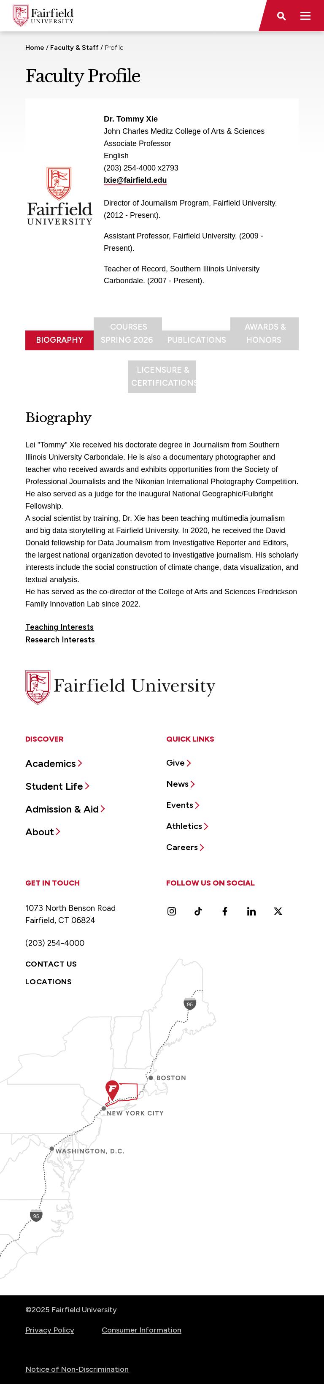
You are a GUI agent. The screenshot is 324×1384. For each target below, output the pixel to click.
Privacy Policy (49, 1330)
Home (34, 47)
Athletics (184, 826)
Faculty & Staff (74, 47)
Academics (50, 763)
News (177, 784)
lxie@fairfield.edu (135, 180)
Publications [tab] (196, 340)
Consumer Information (141, 1330)
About (39, 832)
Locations (48, 981)
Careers (182, 847)
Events (179, 805)
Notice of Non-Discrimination (77, 1369)
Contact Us (51, 964)
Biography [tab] (59, 340)
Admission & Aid (62, 809)
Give (175, 763)
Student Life (54, 786)
